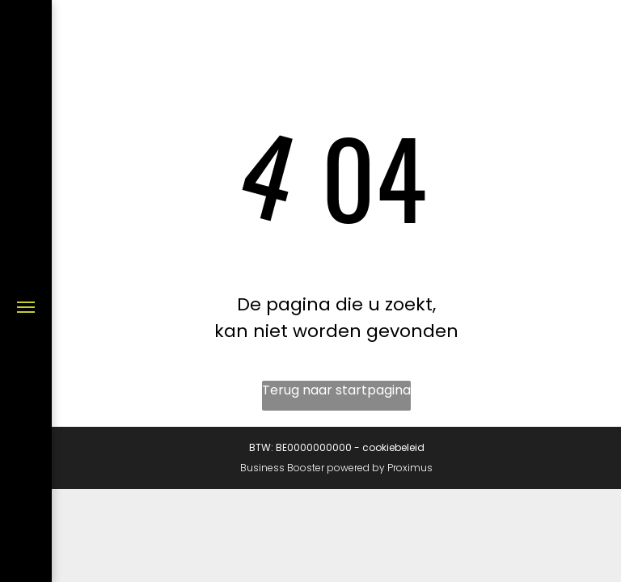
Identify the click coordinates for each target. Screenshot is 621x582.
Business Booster (282, 467)
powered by (356, 467)
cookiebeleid (393, 447)
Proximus (410, 467)
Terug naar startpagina (336, 390)
